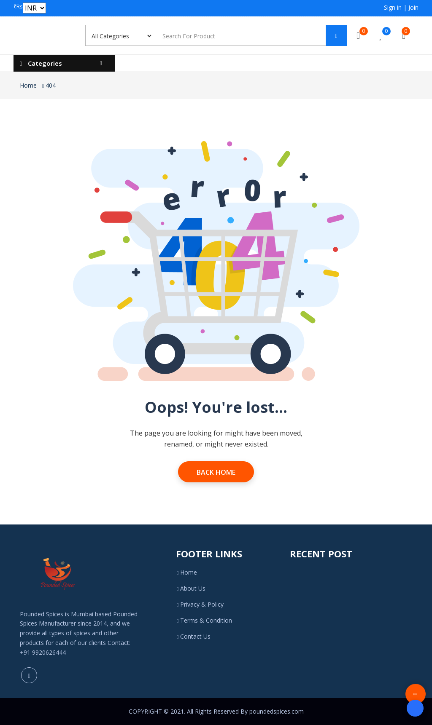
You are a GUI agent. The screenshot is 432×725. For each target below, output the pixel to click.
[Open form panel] (415, 708)
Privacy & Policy (200, 604)
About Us (190, 588)
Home (28, 85)
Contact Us (193, 636)
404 (51, 85)
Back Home (216, 472)
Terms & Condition (204, 620)
